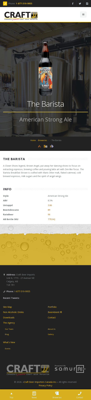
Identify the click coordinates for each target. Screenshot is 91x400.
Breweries (42, 140)
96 (49, 214)
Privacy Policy (45, 385)
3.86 (50, 205)
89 (49, 209)
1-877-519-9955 (24, 3)
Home (33, 140)
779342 (51, 219)
